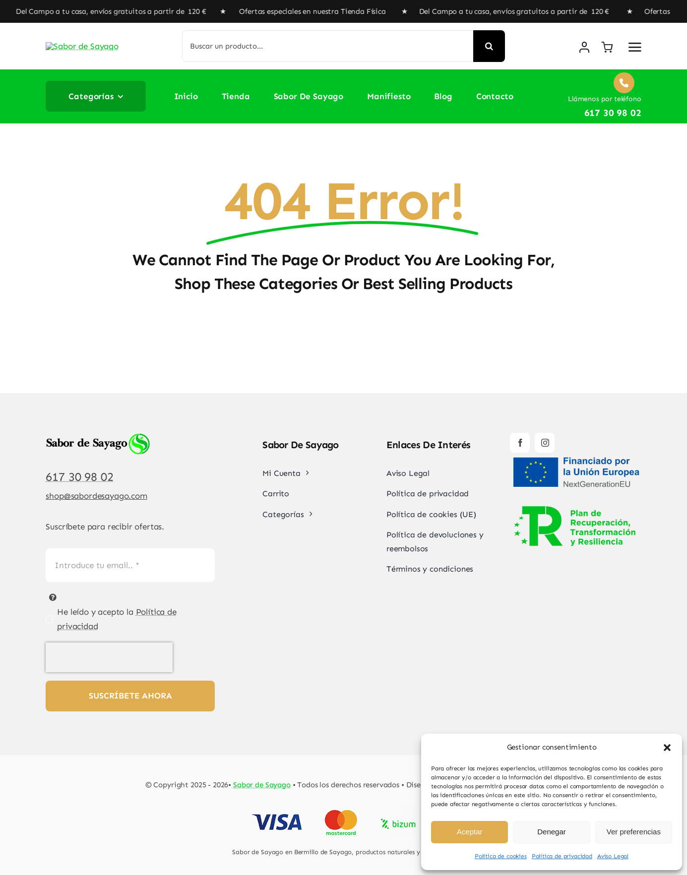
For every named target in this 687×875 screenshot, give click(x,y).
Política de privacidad (562, 856)
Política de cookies (501, 856)
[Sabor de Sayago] (93, 40)
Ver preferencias (634, 831)
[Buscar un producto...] (327, 46)
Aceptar (470, 831)
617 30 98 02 (79, 476)
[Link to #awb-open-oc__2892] (634, 47)
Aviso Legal (612, 856)
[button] (667, 748)
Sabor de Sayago (262, 784)
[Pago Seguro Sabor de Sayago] (343, 811)
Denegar (551, 831)
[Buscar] (489, 46)
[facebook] (520, 443)
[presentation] (109, 657)
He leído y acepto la (117, 619)
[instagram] (545, 443)
